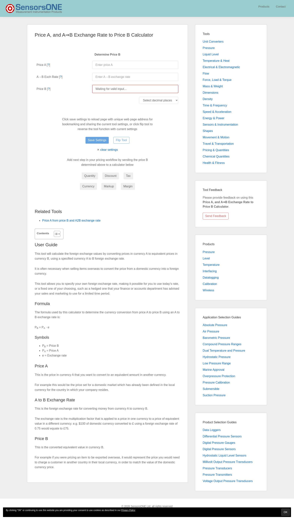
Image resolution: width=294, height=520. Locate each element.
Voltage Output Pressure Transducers (228, 481)
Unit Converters (213, 41)
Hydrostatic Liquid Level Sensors (224, 455)
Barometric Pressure (216, 337)
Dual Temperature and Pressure (224, 350)
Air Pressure (211, 331)
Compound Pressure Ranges (222, 344)
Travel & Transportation (218, 143)
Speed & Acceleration (217, 111)
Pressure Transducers (217, 468)
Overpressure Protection (219, 376)
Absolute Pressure (215, 325)
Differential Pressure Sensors (222, 436)
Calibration (210, 284)
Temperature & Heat (216, 60)
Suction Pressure (214, 395)
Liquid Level (211, 54)
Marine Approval (213, 369)
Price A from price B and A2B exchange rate (71, 220)
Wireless (208, 290)
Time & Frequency (215, 105)
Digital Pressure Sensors (219, 449)
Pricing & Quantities (216, 150)
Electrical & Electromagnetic (221, 67)
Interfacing (210, 271)
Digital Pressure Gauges (219, 442)
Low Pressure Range (217, 363)
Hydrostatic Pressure (217, 357)
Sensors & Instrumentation (220, 124)
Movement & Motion (216, 137)
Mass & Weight (213, 86)
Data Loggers (212, 430)
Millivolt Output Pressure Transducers (228, 461)
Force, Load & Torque (217, 79)
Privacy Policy (128, 510)
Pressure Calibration (216, 382)
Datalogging (211, 277)
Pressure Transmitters (217, 474)
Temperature (211, 264)
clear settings (109, 149)
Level (206, 258)
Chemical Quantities (216, 156)
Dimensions (210, 92)
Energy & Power (213, 118)
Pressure (209, 48)
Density (208, 99)
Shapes (208, 131)
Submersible (211, 388)
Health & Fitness (214, 162)
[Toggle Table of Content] (55, 234)
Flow (206, 73)
